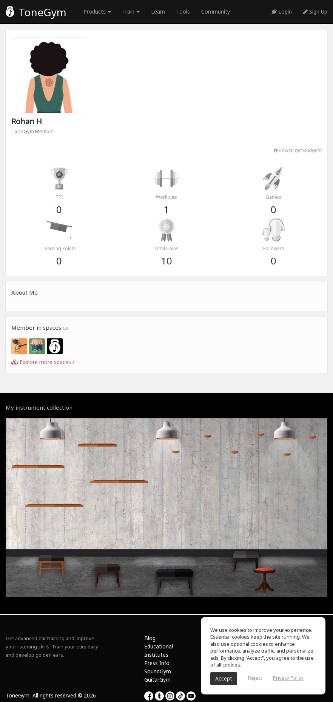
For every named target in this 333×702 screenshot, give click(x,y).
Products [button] (97, 11)
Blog (150, 638)
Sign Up (315, 11)
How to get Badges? (298, 150)
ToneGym (36, 12)
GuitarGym (157, 679)
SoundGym (157, 671)
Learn (158, 11)
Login (281, 11)
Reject (255, 677)
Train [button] (131, 11)
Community (215, 11)
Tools (183, 11)
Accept (223, 678)
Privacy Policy (288, 677)
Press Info (157, 663)
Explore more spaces (42, 362)
